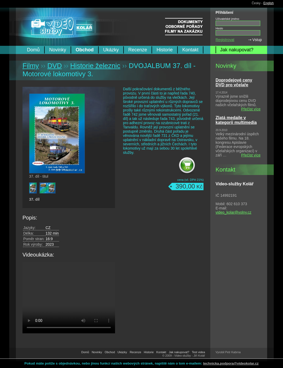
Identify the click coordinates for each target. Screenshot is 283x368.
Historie (165, 49)
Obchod (85, 49)
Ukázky (111, 49)
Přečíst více (251, 109)
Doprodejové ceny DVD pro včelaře (234, 82)
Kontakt (190, 49)
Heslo (219, 28)
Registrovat (225, 40)
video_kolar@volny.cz (233, 212)
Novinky (57, 49)
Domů (33, 49)
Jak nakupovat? (236, 49)
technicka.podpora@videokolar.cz (231, 363)
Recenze (137, 49)
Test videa (198, 352)
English (268, 3)
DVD (54, 66)
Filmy (30, 66)
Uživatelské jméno (227, 18)
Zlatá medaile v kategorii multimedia (236, 120)
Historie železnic (95, 66)
